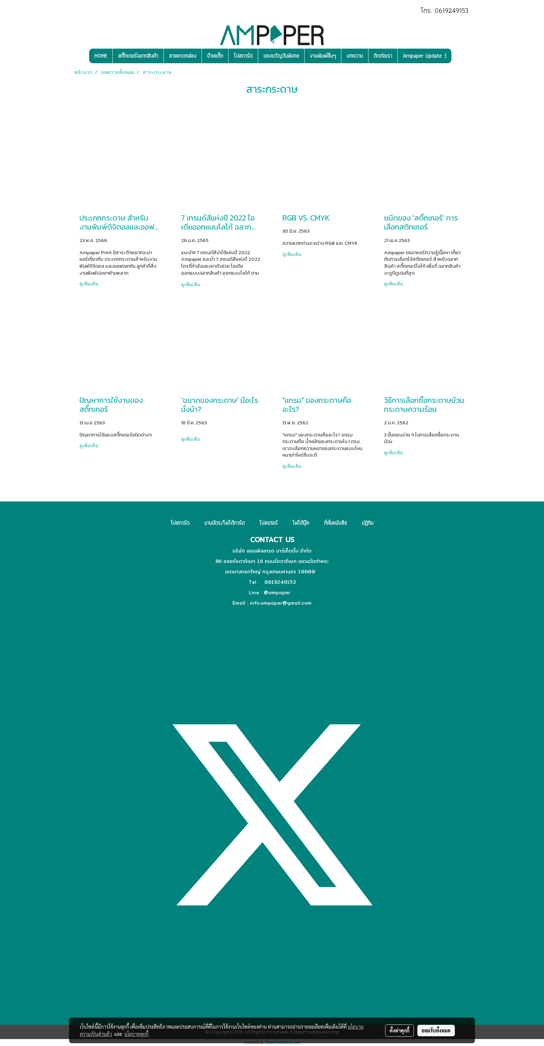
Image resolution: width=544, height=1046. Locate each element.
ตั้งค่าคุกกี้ (399, 1030)
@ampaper (277, 592)
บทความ (355, 55)
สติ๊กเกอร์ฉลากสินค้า (138, 55)
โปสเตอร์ (269, 522)
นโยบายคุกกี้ (136, 1034)
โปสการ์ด (243, 55)
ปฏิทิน (367, 522)
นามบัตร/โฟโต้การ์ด (224, 522)
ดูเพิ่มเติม (89, 283)
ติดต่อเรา (383, 55)
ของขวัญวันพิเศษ (281, 55)
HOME (100, 55)
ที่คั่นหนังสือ (335, 522)
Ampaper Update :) (424, 55)
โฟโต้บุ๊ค (300, 522)
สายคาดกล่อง (182, 55)
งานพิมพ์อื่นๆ (323, 55)
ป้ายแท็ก (215, 55)
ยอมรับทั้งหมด (436, 1030)
